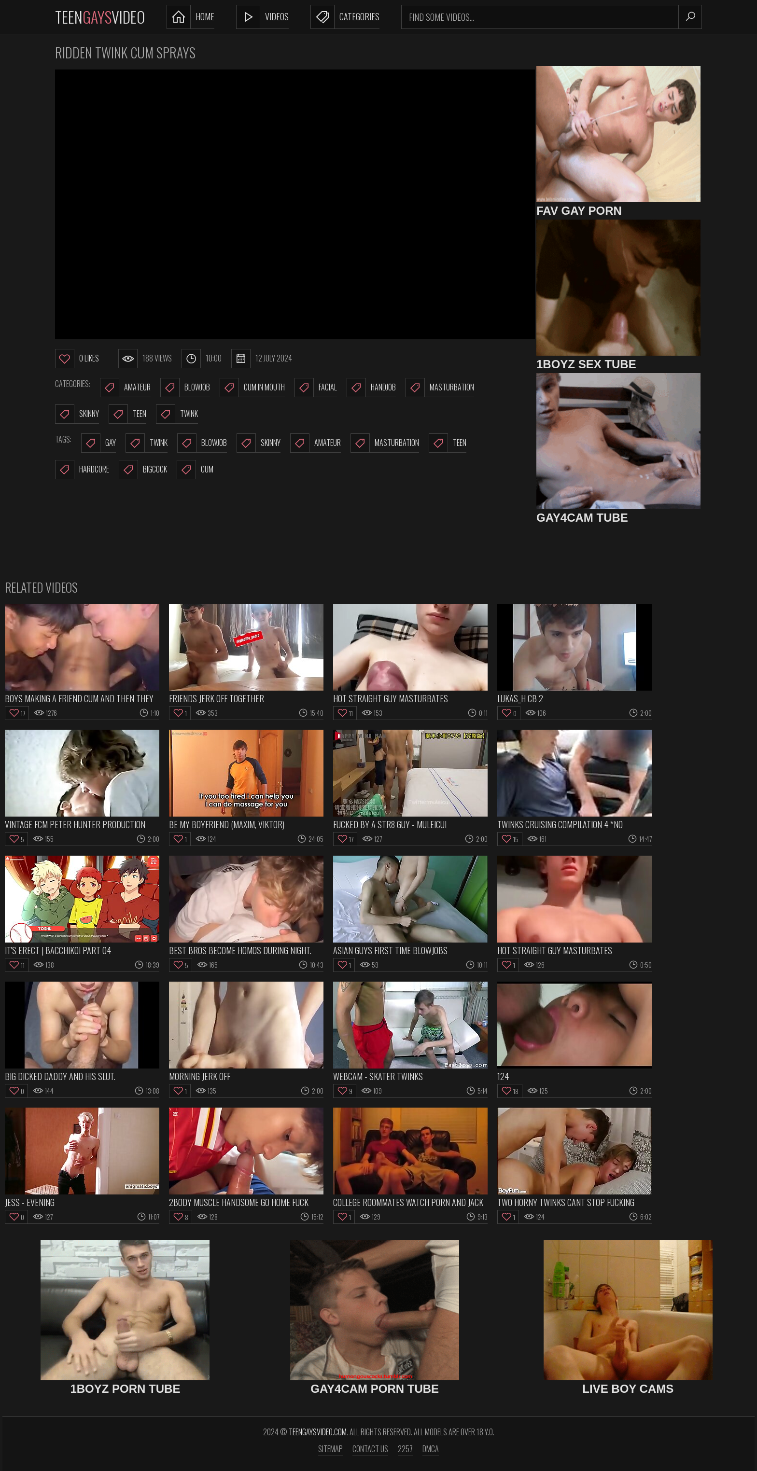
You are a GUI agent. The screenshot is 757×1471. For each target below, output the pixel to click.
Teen (127, 414)
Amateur (125, 387)
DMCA (430, 1449)
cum (195, 469)
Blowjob (185, 387)
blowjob (202, 443)
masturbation (384, 443)
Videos (262, 17)
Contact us (370, 1449)
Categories (344, 17)
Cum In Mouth (252, 387)
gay (98, 443)
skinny (258, 443)
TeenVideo (100, 16)
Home (190, 17)
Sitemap (330, 1449)
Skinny (77, 414)
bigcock (143, 469)
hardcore (82, 469)
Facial (315, 387)
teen (447, 443)
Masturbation (440, 387)
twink (147, 443)
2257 (405, 1449)
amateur (315, 443)
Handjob (371, 387)
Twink (177, 414)
